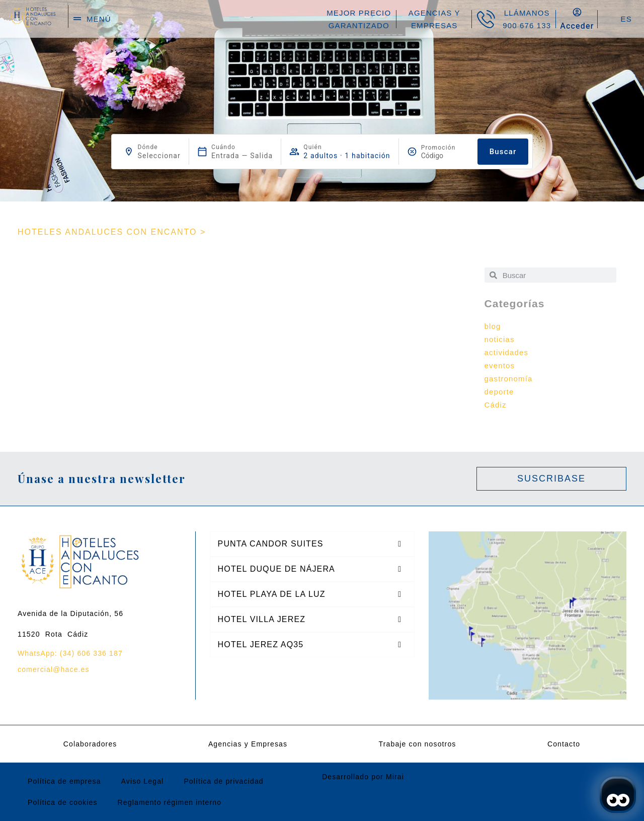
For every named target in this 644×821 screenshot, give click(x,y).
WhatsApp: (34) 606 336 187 (70, 653)
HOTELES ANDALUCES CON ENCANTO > (112, 232)
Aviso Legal (142, 781)
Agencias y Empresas (247, 744)
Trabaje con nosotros (417, 744)
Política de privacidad (223, 781)
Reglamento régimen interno (170, 802)
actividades (507, 352)
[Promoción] (445, 156)
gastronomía (509, 378)
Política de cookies (63, 802)
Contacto (563, 744)
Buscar (503, 151)
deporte (499, 391)
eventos (500, 365)
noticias (500, 339)
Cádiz (496, 404)
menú (99, 19)
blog (493, 326)
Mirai (395, 777)
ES (625, 19)
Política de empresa (64, 781)
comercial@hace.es (54, 669)
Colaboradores (90, 744)
